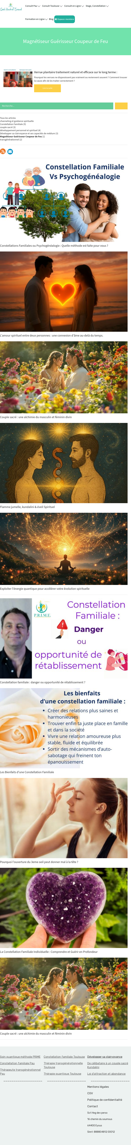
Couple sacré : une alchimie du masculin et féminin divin (64, 380)
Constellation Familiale (11, 124)
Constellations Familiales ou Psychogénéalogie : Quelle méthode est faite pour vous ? (64, 205)
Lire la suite (47, 88)
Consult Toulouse (52, 6)
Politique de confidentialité (104, 1099)
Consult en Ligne (74, 6)
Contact (92, 1106)
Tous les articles (8, 118)
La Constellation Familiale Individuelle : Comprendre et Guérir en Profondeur (64, 911)
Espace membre (64, 19)
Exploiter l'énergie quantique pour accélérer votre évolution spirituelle (64, 552)
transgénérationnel (9, 139)
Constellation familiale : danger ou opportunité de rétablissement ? (64, 641)
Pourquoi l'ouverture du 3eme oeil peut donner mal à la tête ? (64, 821)
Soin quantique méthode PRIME (20, 1056)
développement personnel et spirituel (19, 130)
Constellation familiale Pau (17, 1063)
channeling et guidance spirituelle (17, 121)
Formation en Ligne (36, 19)
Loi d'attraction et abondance (106, 1073)
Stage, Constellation (97, 6)
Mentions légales (98, 1086)
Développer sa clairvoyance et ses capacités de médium (27, 133)
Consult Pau (32, 6)
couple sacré (6, 127)
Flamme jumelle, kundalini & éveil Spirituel (64, 466)
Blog (51, 19)
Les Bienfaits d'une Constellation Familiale (64, 731)
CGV (90, 1093)
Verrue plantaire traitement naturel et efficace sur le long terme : (75, 72)
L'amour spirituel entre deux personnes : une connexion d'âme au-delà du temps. (64, 294)
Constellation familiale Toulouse (64, 1056)
